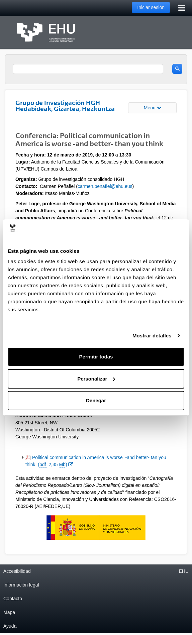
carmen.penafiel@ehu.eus (105, 186)
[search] (88, 69)
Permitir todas (96, 356)
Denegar (96, 400)
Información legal (21, 585)
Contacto (12, 598)
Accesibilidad (17, 571)
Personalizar (96, 379)
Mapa (9, 612)
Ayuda (9, 626)
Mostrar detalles (152, 335)
